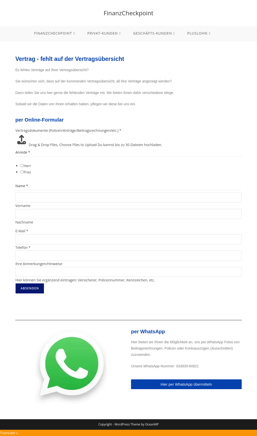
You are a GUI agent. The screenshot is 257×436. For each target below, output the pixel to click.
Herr (27, 165)
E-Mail (21, 231)
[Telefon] (128, 256)
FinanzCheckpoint (128, 13)
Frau (27, 172)
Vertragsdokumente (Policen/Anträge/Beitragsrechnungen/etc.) (68, 130)
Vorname (22, 205)
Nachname (24, 222)
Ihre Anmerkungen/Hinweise (38, 263)
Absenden (30, 288)
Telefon (22, 247)
